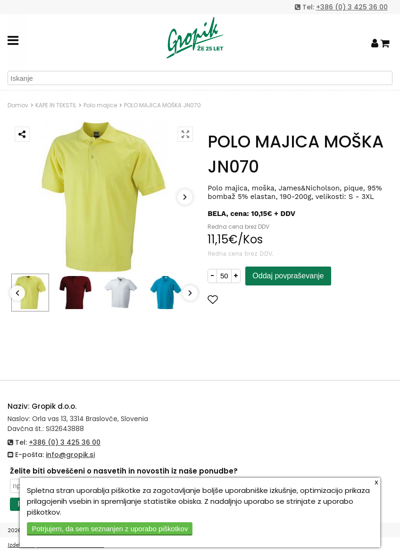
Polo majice (100, 105)
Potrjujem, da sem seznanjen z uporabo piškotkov (110, 529)
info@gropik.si (70, 454)
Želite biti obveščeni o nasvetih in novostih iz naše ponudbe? (124, 471)
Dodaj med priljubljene (259, 299)
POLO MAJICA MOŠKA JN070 (162, 105)
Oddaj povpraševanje (288, 276)
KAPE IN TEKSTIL (55, 105)
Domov (18, 105)
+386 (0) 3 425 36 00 (352, 7)
